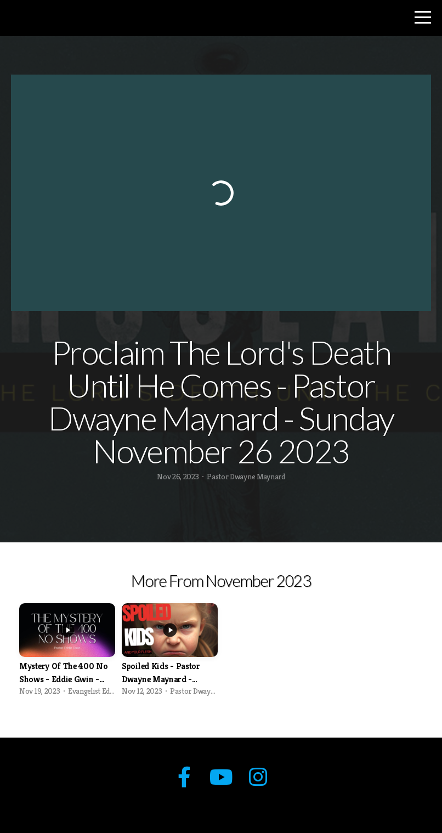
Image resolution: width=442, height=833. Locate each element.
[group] (67, 653)
